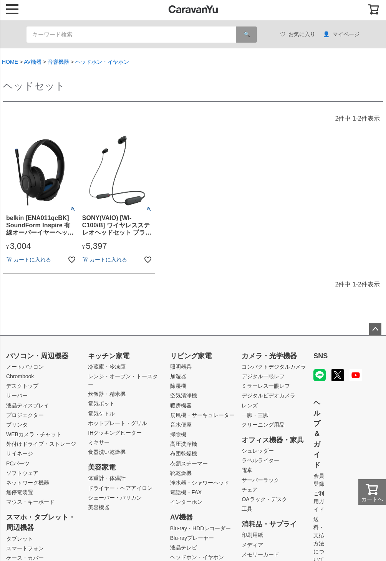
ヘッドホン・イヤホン (102, 62)
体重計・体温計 (107, 478)
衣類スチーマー (189, 463)
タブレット (19, 539)
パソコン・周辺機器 (37, 356)
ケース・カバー (25, 558)
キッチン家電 (108, 356)
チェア (250, 490)
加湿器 (178, 376)
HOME (10, 62)
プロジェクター (25, 415)
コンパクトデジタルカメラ (274, 367)
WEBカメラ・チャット (33, 434)
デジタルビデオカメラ (268, 395)
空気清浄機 (183, 395)
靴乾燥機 (181, 473)
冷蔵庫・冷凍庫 (107, 367)
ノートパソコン (25, 367)
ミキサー (98, 442)
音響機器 (58, 62)
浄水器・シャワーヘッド (199, 483)
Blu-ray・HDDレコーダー (200, 528)
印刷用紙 (252, 535)
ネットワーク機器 (27, 483)
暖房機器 (181, 405)
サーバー (17, 395)
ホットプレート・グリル (117, 423)
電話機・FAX (186, 492)
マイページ (341, 34)
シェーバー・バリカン (115, 498)
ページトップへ (375, 329)
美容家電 (102, 467)
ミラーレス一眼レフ (266, 386)
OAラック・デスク (264, 499)
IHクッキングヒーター (115, 433)
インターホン (186, 502)
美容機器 (98, 507)
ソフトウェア (22, 473)
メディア (252, 545)
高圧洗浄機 (183, 444)
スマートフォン (25, 548)
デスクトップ (22, 386)
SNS (320, 356)
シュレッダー (258, 451)
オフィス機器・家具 (273, 440)
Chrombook (20, 376)
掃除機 (178, 434)
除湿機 (178, 386)
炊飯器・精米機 (107, 394)
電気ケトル (101, 413)
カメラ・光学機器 (269, 356)
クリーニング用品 (263, 425)
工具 (247, 509)
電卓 (247, 470)
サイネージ (19, 453)
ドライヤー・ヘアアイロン (120, 488)
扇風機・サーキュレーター (202, 415)
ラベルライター (260, 460)
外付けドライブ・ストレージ (41, 444)
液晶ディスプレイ (27, 405)
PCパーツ (18, 463)
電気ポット (101, 403)
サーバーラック (260, 480)
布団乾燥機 (183, 453)
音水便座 (181, 425)
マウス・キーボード (30, 502)
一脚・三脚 (255, 415)
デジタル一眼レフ (263, 376)
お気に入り (297, 34)
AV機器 (32, 62)
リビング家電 (191, 356)
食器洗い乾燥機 (107, 452)
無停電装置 (19, 492)
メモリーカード (260, 554)
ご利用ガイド (318, 501)
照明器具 (181, 367)
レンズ (250, 405)
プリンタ (17, 425)
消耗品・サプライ (269, 524)
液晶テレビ (183, 547)
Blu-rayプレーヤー (192, 538)
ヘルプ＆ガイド (316, 434)
